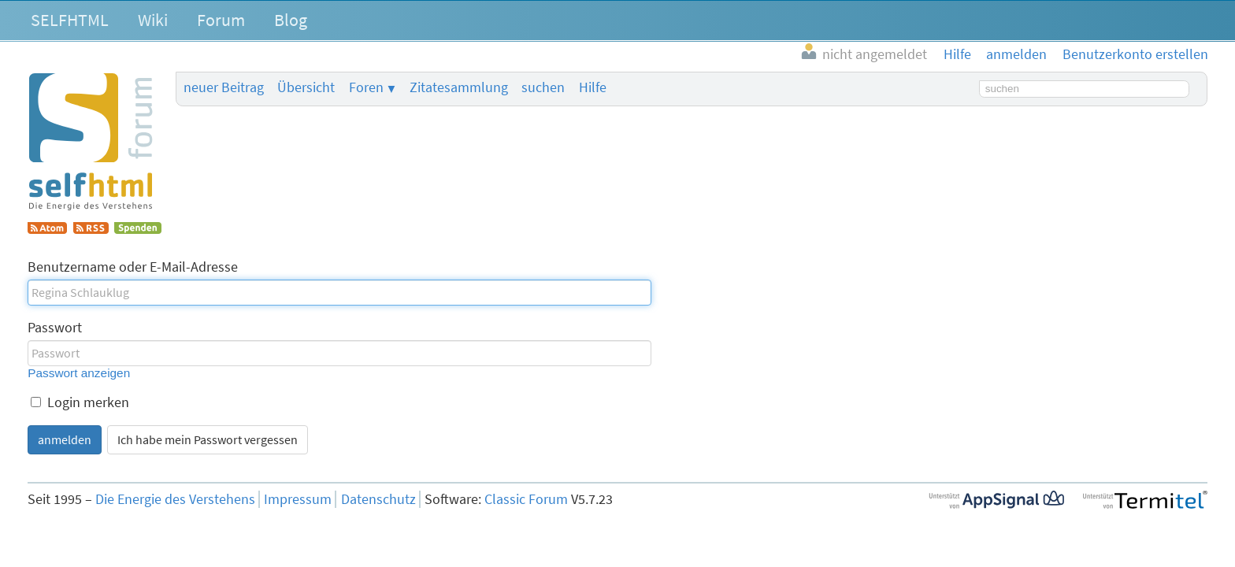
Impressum (298, 499)
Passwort (55, 327)
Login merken (80, 402)
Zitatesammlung (459, 87)
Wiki (153, 20)
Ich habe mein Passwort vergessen (207, 439)
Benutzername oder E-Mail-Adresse (133, 267)
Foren (366, 87)
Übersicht (306, 87)
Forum (221, 20)
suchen (543, 87)
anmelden (64, 439)
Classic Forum (526, 499)
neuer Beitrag (224, 87)
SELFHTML (70, 20)
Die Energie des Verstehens (175, 499)
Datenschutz (378, 499)
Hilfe (592, 87)
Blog (290, 20)
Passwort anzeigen (79, 373)
